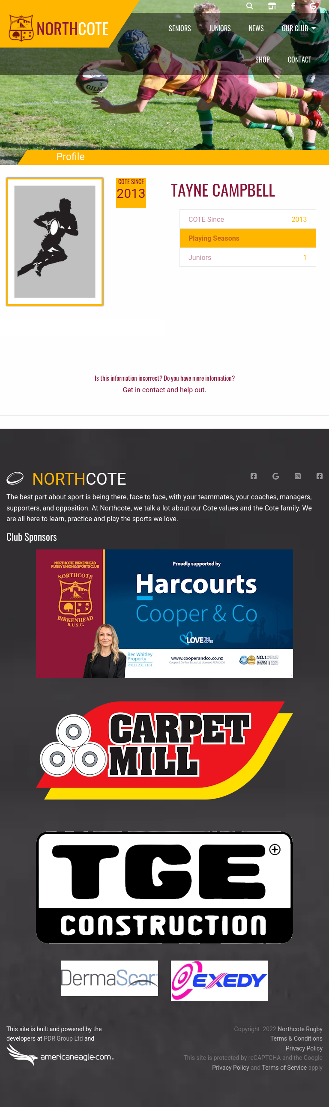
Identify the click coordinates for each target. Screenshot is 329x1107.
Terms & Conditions (296, 1038)
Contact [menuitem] (299, 59)
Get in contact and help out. (164, 390)
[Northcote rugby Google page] (313, 6)
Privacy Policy (304, 1048)
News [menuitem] (256, 28)
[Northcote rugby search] (249, 6)
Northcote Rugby (300, 1029)
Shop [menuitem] (262, 59)
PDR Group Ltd (63, 1038)
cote (66, 479)
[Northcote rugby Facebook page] (293, 6)
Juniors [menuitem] (220, 28)
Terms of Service (284, 1067)
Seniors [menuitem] (180, 28)
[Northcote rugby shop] (272, 6)
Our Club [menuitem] (295, 28)
